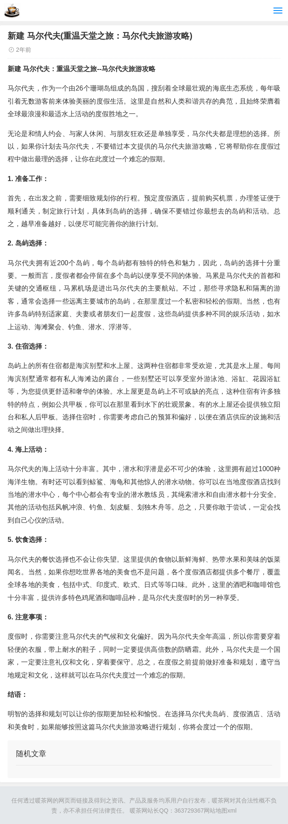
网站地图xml (220, 810)
